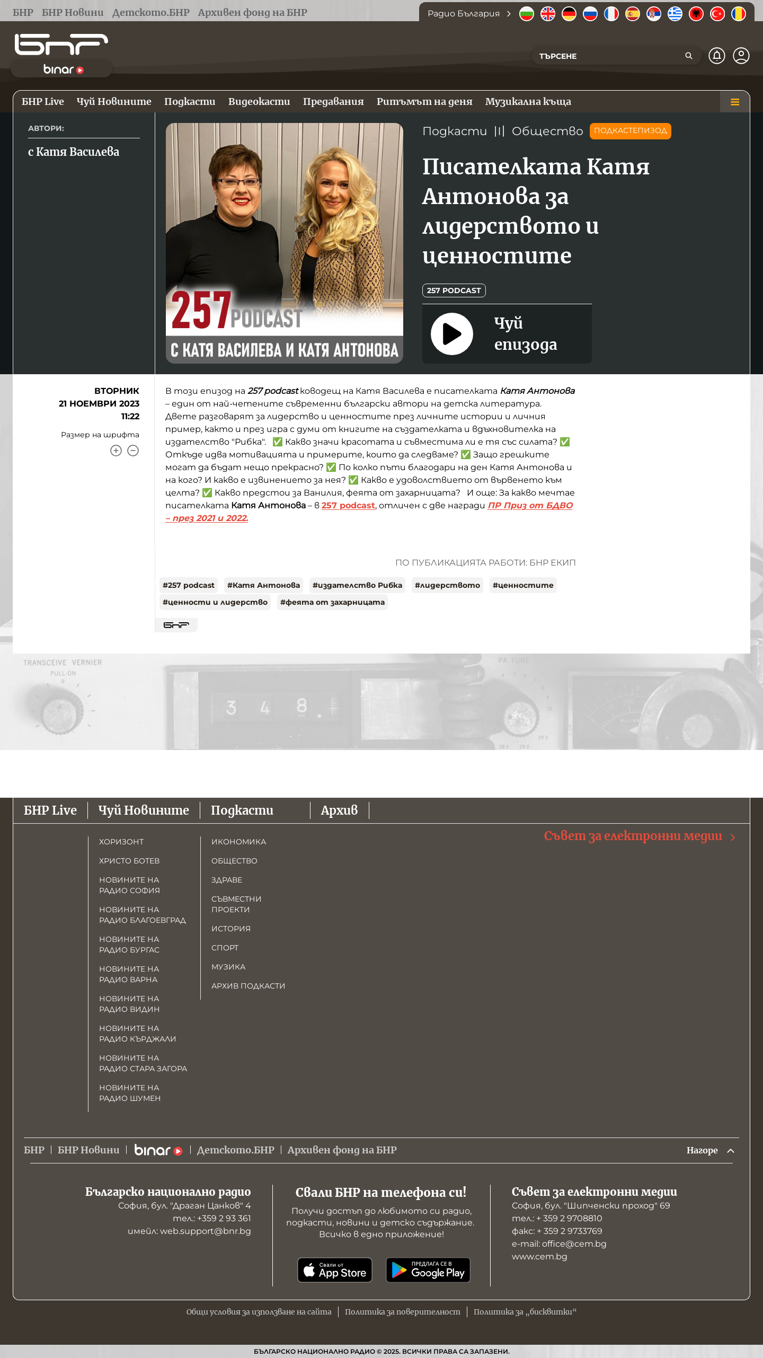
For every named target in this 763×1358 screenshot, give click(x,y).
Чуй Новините (144, 809)
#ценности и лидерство (215, 602)
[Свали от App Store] (335, 1270)
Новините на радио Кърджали (137, 1032)
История (231, 927)
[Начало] (61, 44)
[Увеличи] (116, 450)
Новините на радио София (129, 884)
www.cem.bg (539, 1256)
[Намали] (133, 450)
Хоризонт (121, 840)
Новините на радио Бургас (129, 943)
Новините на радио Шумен (130, 1092)
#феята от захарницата (332, 602)
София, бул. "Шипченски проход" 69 (591, 1206)
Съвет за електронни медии (640, 835)
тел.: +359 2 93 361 (212, 1218)
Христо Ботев (129, 860)
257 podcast (454, 290)
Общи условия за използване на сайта (259, 1312)
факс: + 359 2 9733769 (557, 1231)
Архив (339, 809)
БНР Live (50, 809)
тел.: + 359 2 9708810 (557, 1218)
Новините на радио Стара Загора (143, 1062)
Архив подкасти (248, 985)
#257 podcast (189, 585)
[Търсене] (688, 55)
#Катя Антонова (263, 585)
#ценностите (523, 585)
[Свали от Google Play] (428, 1270)
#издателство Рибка (357, 585)
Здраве (226, 879)
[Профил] (741, 56)
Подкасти (454, 131)
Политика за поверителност (402, 1312)
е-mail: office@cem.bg (559, 1244)
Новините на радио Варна (129, 973)
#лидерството (447, 585)
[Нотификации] (717, 56)
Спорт (224, 946)
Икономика (238, 840)
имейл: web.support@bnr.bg (189, 1231)
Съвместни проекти (236, 903)
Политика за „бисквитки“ (525, 1312)
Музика (228, 966)
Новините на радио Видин (129, 1003)
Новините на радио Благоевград (142, 914)
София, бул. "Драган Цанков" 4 (184, 1206)
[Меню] (735, 101)
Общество (547, 131)
